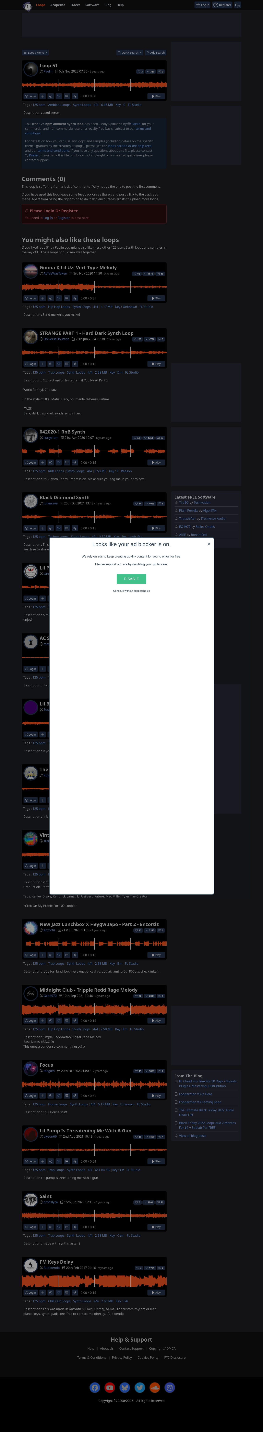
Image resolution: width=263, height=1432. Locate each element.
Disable (131, 579)
